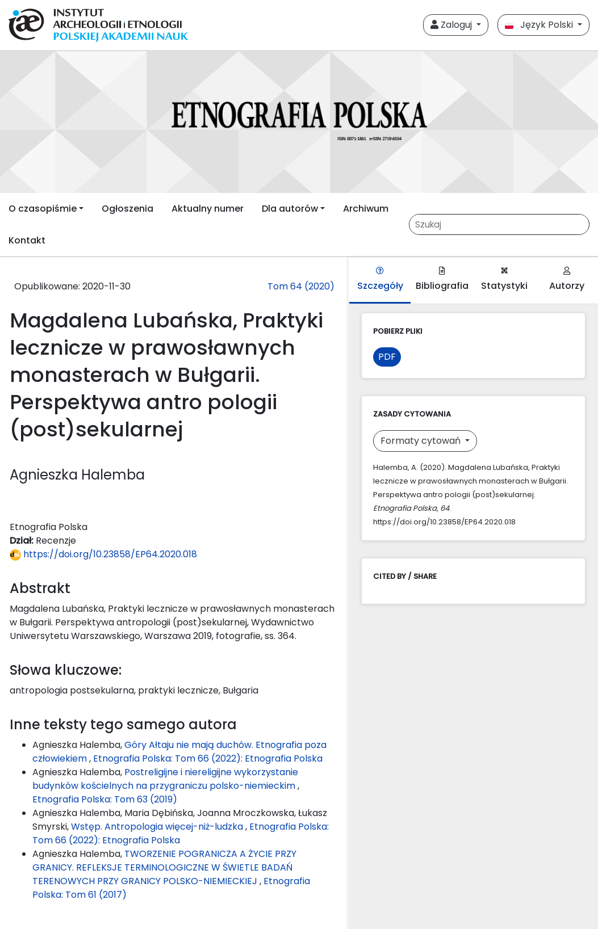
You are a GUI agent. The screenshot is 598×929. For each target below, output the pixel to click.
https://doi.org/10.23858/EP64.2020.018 (103, 554)
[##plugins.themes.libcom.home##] (299, 122)
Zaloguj (452, 24)
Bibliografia (442, 279)
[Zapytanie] (498, 224)
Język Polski (540, 24)
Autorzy (566, 279)
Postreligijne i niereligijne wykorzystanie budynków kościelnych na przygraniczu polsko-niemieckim (165, 779)
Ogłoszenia (127, 208)
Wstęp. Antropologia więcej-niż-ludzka (158, 826)
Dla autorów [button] (290, 208)
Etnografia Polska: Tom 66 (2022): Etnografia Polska (208, 758)
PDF (387, 356)
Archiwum (365, 208)
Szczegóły (380, 279)
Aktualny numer (208, 208)
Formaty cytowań (421, 440)
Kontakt (27, 240)
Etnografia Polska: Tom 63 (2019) (104, 799)
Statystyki (504, 279)
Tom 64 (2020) (300, 286)
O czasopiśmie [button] (43, 208)
